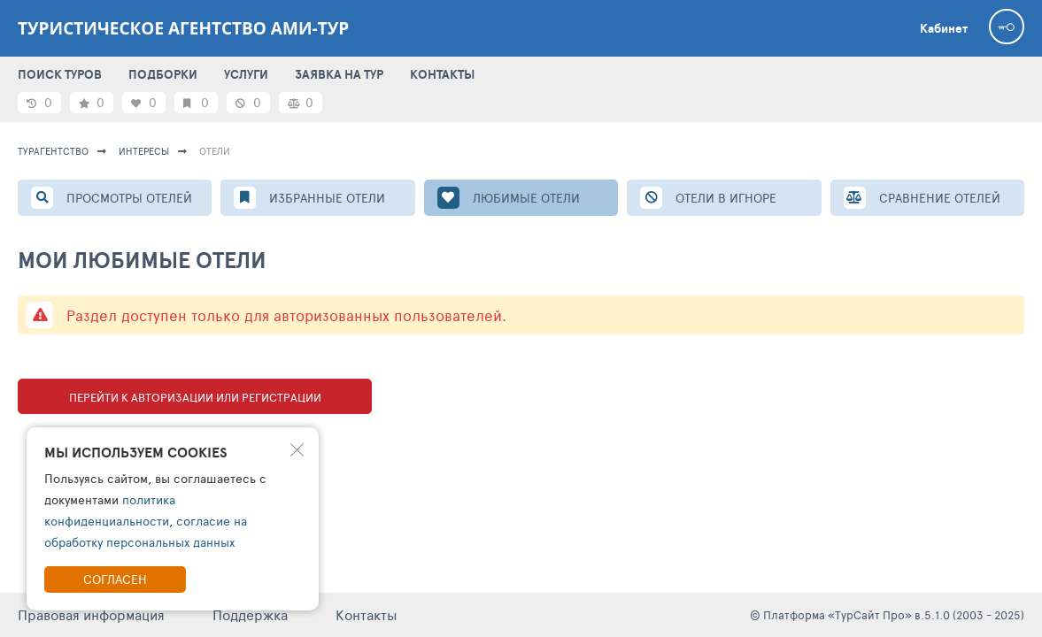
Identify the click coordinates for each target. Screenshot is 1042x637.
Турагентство (53, 150)
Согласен (115, 579)
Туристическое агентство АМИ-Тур (183, 28)
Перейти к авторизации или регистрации (195, 397)
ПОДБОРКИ (162, 74)
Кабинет (944, 28)
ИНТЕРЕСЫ (144, 150)
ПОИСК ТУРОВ (60, 74)
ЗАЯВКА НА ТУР (339, 74)
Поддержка (250, 614)
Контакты (367, 614)
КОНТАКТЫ (442, 74)
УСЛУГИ (246, 74)
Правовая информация (91, 614)
